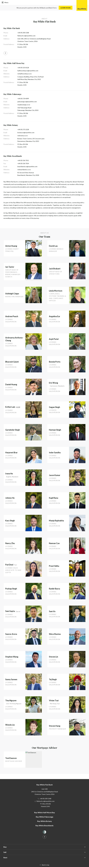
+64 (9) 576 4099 (23, 98)
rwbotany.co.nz (22, 135)
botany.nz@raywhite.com (25, 132)
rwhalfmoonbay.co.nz (24, 74)
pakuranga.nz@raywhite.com (27, 101)
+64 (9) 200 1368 (23, 33)
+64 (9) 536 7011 (23, 160)
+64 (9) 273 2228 (23, 129)
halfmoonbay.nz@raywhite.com (27, 71)
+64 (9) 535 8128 (23, 68)
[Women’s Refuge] (44, 832)
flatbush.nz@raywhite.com (26, 36)
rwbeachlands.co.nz (24, 169)
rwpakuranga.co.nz (23, 105)
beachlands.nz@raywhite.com (27, 166)
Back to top (45, 865)
